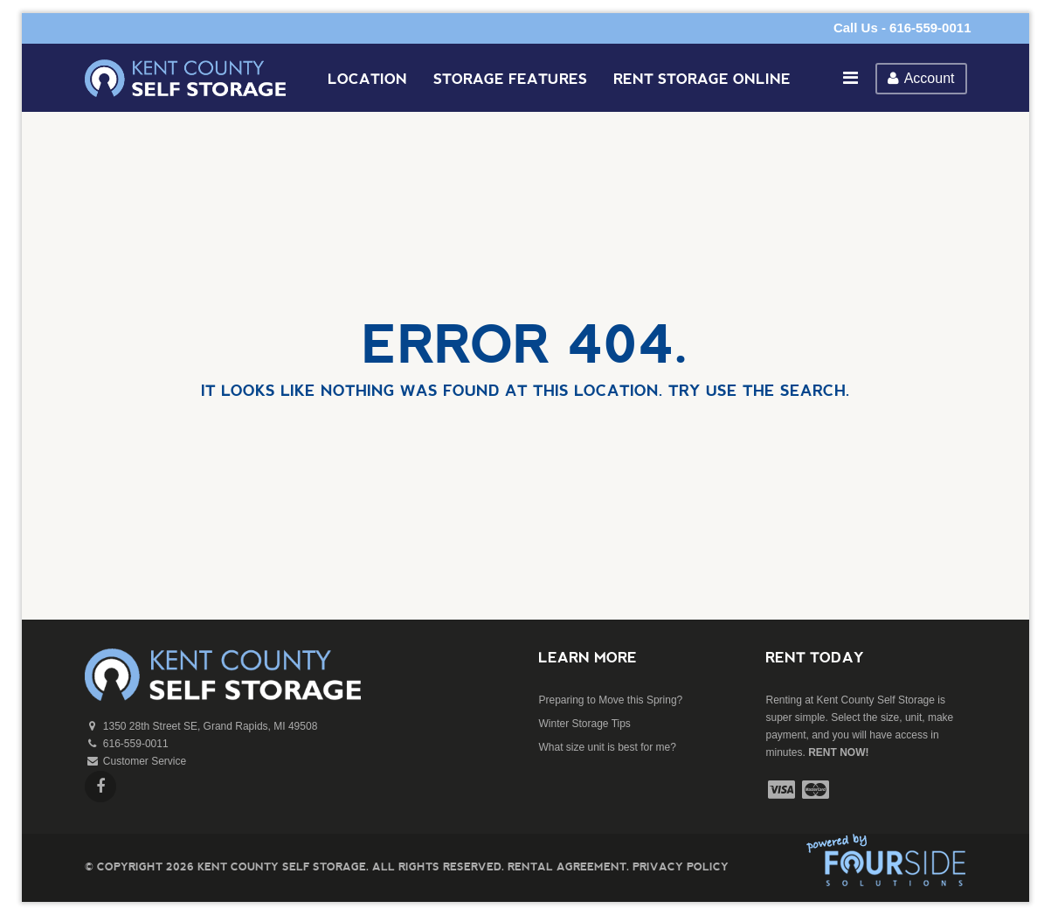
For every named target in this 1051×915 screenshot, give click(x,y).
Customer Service (144, 761)
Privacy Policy (681, 866)
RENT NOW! (838, 752)
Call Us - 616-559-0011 (902, 27)
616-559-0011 (136, 744)
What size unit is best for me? (606, 747)
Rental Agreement (567, 866)
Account (921, 78)
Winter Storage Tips (584, 723)
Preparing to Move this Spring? (610, 700)
